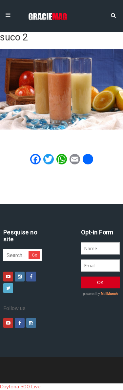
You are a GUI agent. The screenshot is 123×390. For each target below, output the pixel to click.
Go (34, 255)
